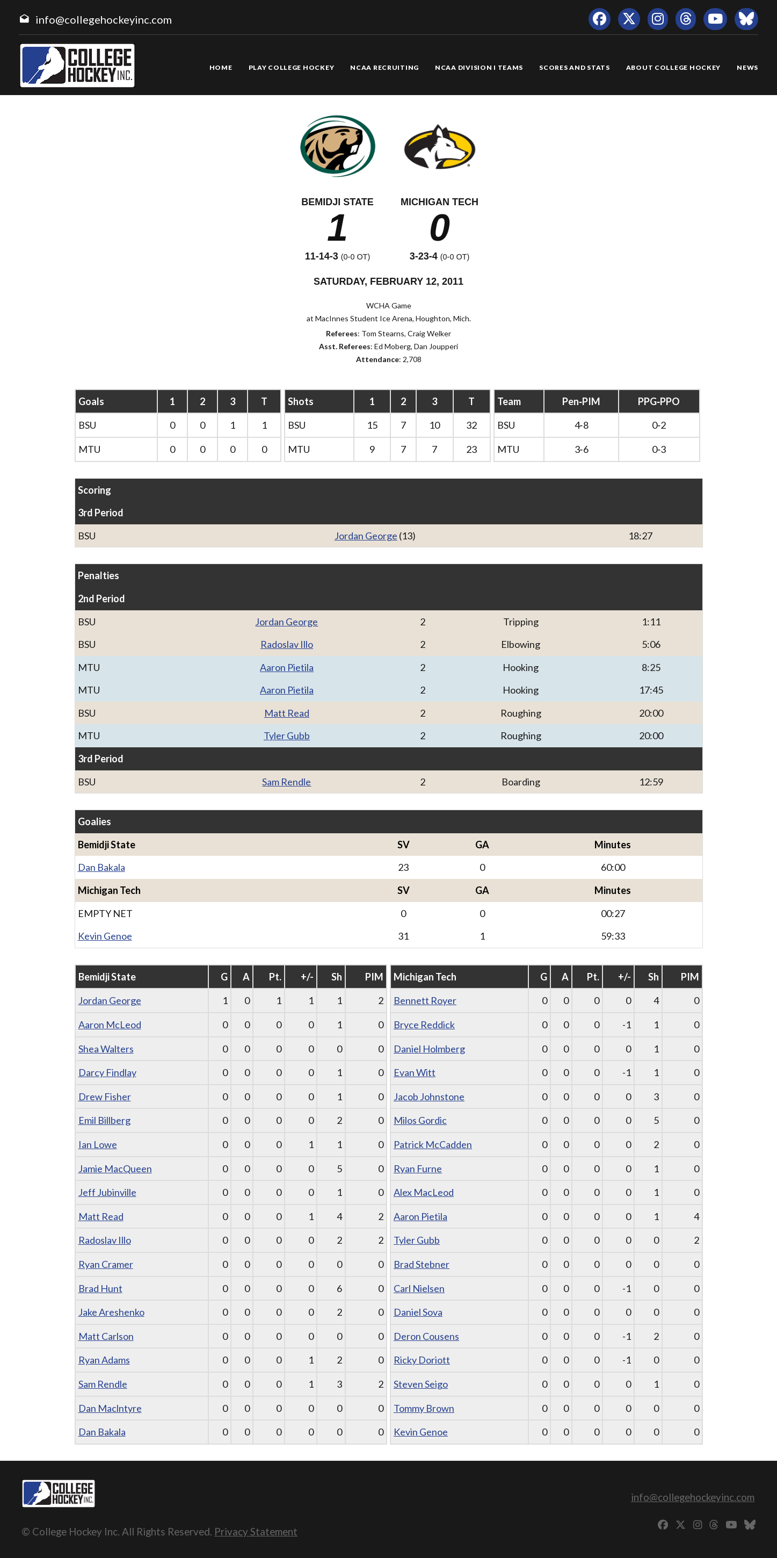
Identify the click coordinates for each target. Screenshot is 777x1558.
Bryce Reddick (424, 1024)
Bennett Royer (425, 1000)
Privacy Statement (255, 1531)
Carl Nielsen (419, 1288)
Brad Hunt (100, 1288)
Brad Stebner (421, 1264)
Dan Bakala (101, 867)
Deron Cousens (426, 1336)
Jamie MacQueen (115, 1168)
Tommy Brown (424, 1408)
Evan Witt (414, 1072)
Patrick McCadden (433, 1144)
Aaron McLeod (109, 1024)
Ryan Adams (104, 1360)
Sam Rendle (286, 782)
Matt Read (286, 713)
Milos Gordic (420, 1120)
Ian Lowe (97, 1144)
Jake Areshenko (111, 1312)
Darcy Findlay (107, 1072)
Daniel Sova (418, 1312)
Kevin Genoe (105, 936)
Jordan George (366, 536)
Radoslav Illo (286, 644)
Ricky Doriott (422, 1360)
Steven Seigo (421, 1384)
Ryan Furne (418, 1168)
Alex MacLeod (424, 1192)
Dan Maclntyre (110, 1408)
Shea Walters (106, 1049)
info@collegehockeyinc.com (103, 19)
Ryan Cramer (105, 1264)
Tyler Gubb (287, 735)
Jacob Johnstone (429, 1096)
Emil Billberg (104, 1120)
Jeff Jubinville (107, 1192)
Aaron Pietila (287, 667)
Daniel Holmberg (429, 1049)
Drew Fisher (104, 1096)
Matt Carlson (106, 1336)
